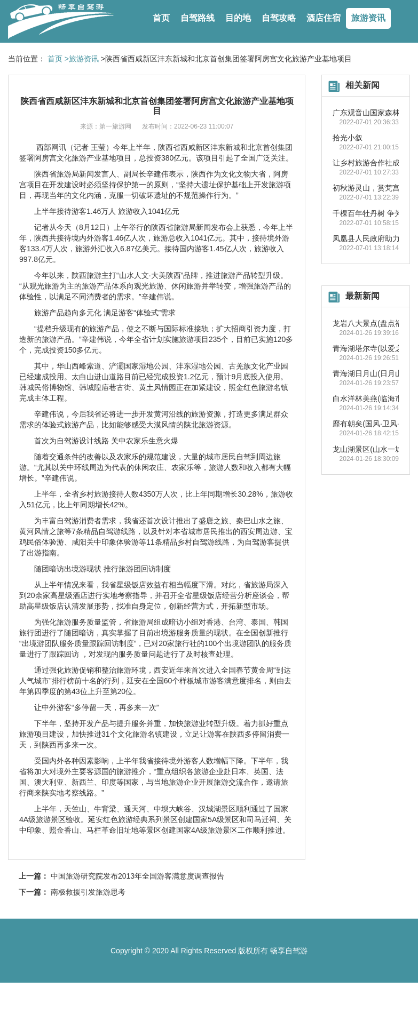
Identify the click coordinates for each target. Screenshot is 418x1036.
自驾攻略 (279, 17)
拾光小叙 (347, 137)
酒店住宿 (323, 17)
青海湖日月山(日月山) (369, 373)
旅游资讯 (368, 17)
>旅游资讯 (82, 58)
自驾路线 (197, 17)
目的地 (238, 17)
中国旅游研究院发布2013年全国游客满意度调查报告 (137, 876)
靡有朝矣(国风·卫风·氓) (371, 423)
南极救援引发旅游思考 (88, 892)
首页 (161, 17)
